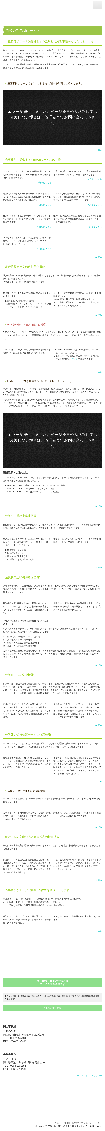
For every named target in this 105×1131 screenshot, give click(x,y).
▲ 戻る (98, 150)
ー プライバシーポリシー (89, 1075)
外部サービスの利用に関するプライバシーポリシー (78, 1123)
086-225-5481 (18, 1038)
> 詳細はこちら (44, 182)
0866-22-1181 (18, 1065)
